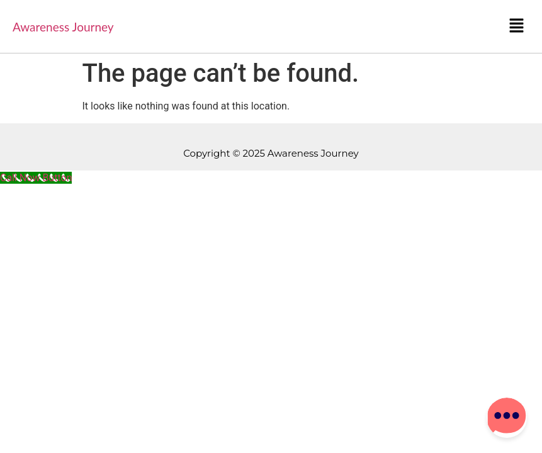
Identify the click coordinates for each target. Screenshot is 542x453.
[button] (516, 26)
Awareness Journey (63, 27)
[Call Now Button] (36, 178)
